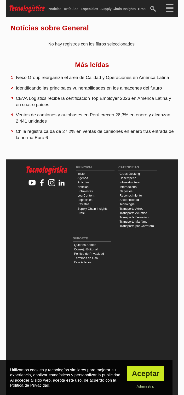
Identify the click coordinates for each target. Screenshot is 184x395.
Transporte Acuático (133, 213)
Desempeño (128, 178)
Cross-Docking (130, 173)
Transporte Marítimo (134, 221)
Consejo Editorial (86, 249)
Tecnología (127, 204)
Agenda (82, 178)
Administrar (146, 386)
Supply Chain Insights (118, 9)
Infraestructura (130, 182)
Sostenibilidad (129, 200)
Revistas (83, 204)
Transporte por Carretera (137, 226)
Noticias (54, 9)
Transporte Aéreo (132, 208)
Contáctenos (83, 262)
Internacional (128, 187)
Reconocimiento (131, 195)
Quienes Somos (85, 245)
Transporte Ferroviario (135, 217)
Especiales (89, 9)
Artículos (71, 9)
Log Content (85, 195)
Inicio (81, 173)
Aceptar (145, 373)
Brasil (142, 9)
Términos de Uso (86, 258)
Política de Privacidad (89, 253)
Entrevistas (85, 191)
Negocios (126, 191)
